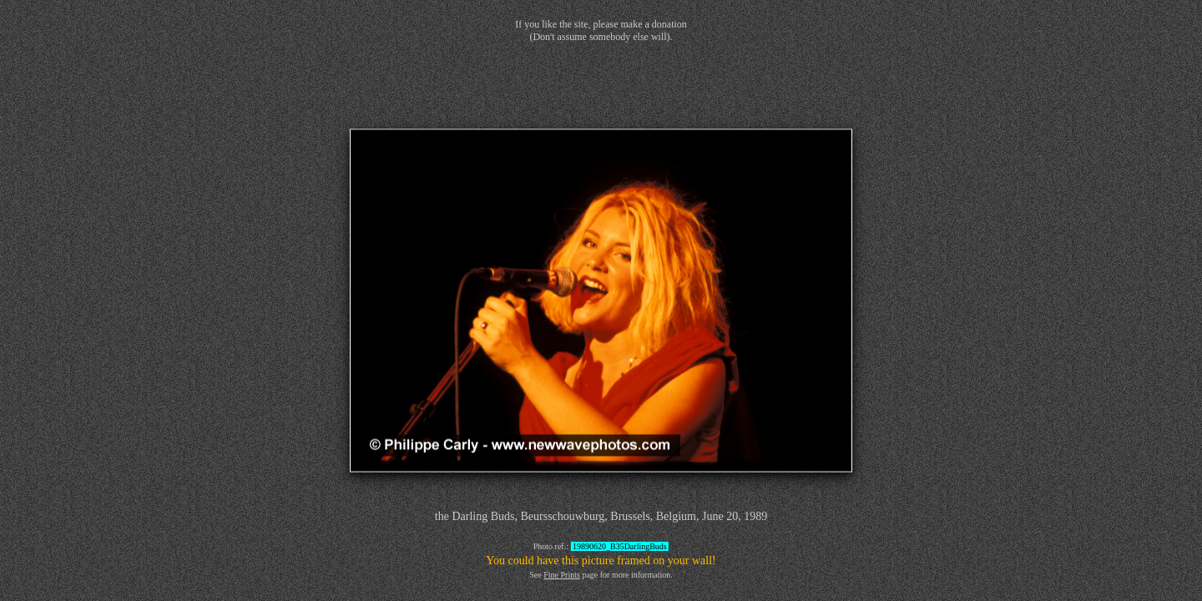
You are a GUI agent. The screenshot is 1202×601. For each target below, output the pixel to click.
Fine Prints (561, 574)
